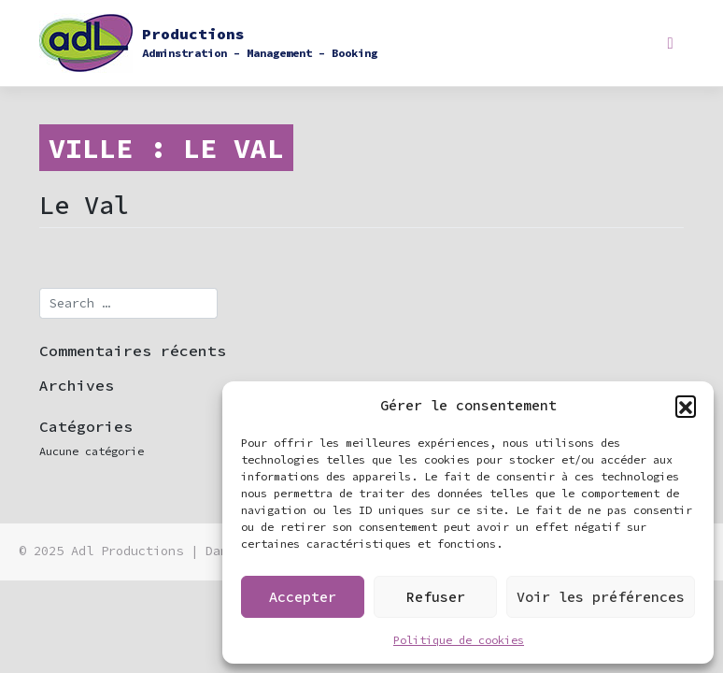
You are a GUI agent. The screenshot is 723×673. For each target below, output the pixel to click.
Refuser (435, 597)
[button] (685, 405)
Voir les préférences (601, 597)
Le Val (84, 205)
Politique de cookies (458, 640)
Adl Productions (127, 551)
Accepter (302, 597)
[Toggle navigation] (670, 43)
